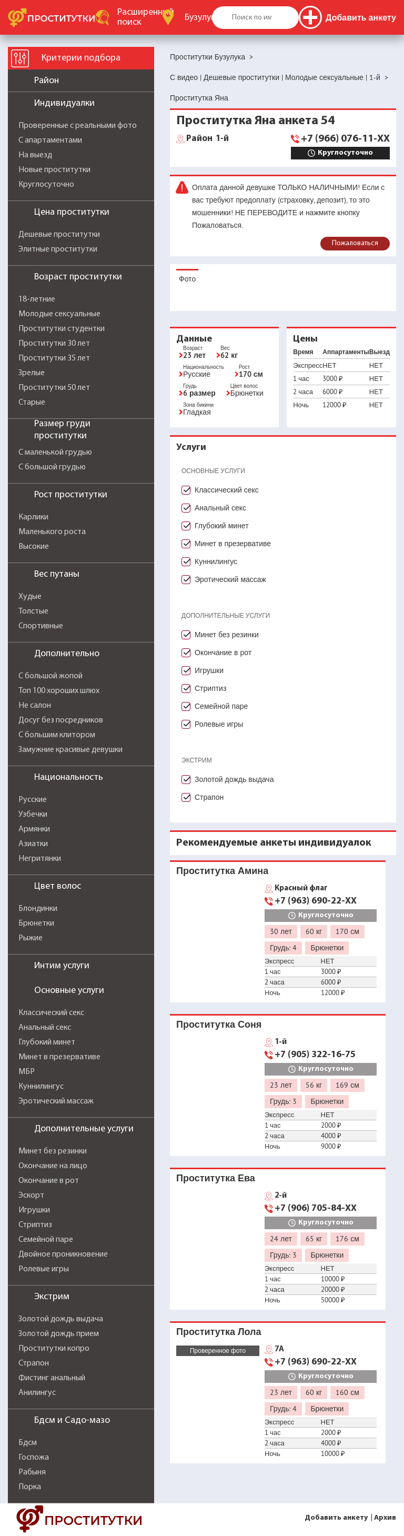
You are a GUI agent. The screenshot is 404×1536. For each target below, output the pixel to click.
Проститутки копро (53, 1348)
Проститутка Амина (222, 871)
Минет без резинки (52, 1151)
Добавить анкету (336, 1518)
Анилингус (37, 1393)
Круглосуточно (46, 184)
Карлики (33, 517)
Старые (31, 402)
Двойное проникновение (63, 1254)
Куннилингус (41, 1086)
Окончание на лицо (52, 1166)
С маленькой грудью (55, 452)
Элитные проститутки (57, 249)
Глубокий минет (46, 1042)
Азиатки (33, 844)
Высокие (33, 547)
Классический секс (51, 1013)
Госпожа (33, 1457)
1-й (207, 139)
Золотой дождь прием (58, 1334)
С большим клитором (56, 735)
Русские (32, 800)
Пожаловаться (355, 243)
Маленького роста (52, 532)
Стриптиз (35, 1225)
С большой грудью (52, 467)
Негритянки (39, 859)
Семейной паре (45, 1240)
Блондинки (37, 909)
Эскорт (31, 1195)
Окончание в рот (48, 1181)
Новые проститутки (54, 170)
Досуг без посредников (60, 720)
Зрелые (31, 373)
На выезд (35, 155)
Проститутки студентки (61, 329)
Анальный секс (44, 1027)
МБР (26, 1072)
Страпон (33, 1363)
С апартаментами (50, 140)
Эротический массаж (56, 1101)
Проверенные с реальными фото (77, 126)
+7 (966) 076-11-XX (345, 139)
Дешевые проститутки (59, 234)
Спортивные (40, 626)
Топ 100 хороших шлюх (58, 691)
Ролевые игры (43, 1269)
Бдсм (27, 1443)
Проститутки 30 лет (54, 343)
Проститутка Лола (218, 1332)
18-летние (36, 299)
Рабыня (32, 1472)
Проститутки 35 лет (54, 358)
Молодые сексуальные (59, 314)
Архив (385, 1518)
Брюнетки (36, 923)
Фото (187, 279)
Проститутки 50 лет (54, 388)
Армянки (34, 829)
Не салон (34, 705)
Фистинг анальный (51, 1378)
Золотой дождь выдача (60, 1319)
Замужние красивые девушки (70, 750)
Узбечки (32, 814)
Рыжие (30, 938)
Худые (30, 597)
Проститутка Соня (218, 1024)
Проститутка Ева (215, 1178)
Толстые (33, 611)
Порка (29, 1487)
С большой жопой (50, 676)
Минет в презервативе (59, 1057)
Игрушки (34, 1210)
